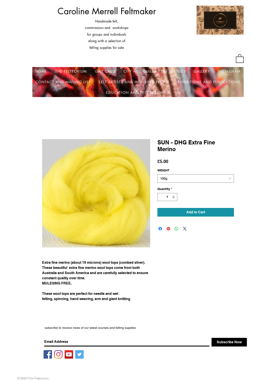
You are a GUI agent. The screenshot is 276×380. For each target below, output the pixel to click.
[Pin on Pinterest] (168, 228)
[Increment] (174, 197)
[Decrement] (160, 197)
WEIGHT (163, 170)
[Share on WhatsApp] (176, 228)
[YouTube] (69, 354)
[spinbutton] (167, 197)
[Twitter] (79, 354)
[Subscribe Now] (229, 342)
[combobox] (195, 178)
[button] (240, 58)
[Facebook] (48, 354)
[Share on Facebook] (160, 228)
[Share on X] (184, 228)
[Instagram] (58, 354)
